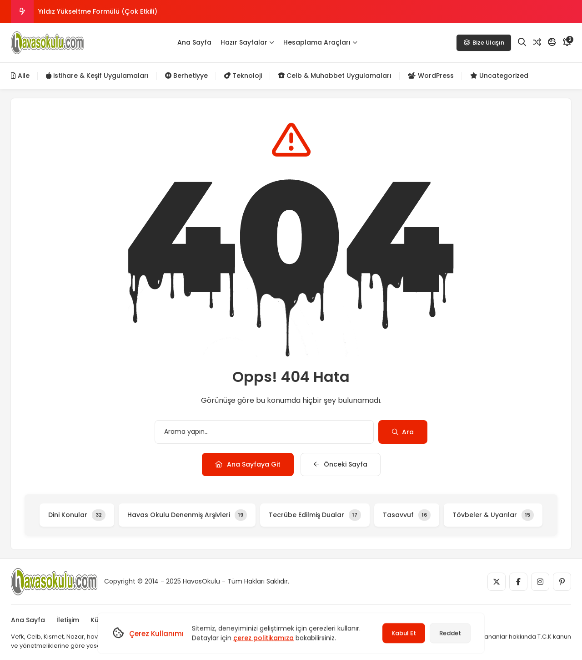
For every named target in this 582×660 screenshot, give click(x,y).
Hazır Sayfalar (247, 42)
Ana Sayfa (194, 42)
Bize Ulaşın (483, 42)
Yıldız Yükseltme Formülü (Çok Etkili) (97, 11)
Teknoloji (243, 75)
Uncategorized (499, 75)
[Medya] (496, 582)
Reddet (450, 633)
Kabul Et (403, 633)
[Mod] (552, 42)
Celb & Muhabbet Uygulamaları (334, 75)
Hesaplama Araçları (320, 42)
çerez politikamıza (263, 637)
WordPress (431, 75)
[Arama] (522, 42)
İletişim (67, 619)
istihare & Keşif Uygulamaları (97, 75)
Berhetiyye (186, 75)
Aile (20, 75)
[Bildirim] (567, 42)
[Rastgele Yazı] (537, 42)
